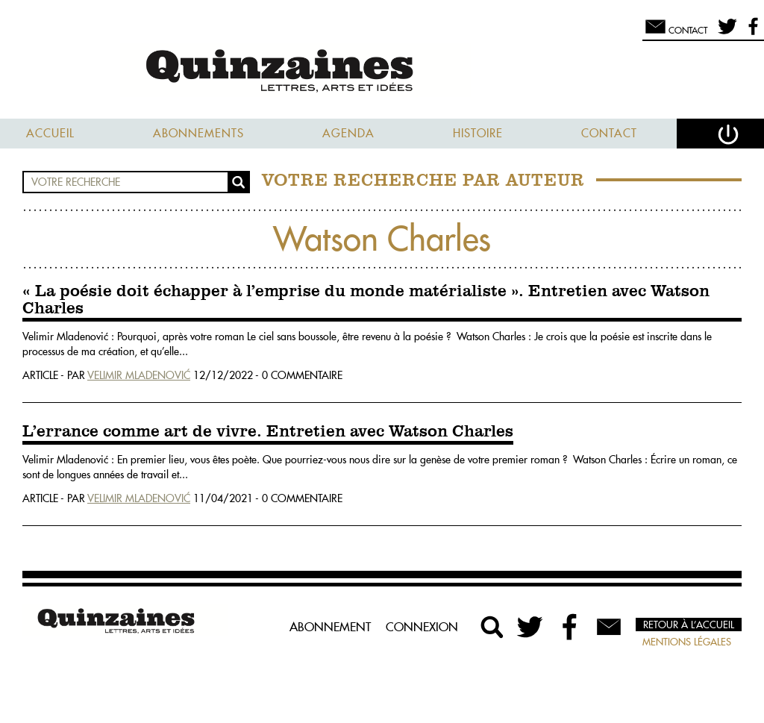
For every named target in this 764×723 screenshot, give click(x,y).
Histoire (478, 133)
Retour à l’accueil (688, 624)
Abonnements (198, 133)
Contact (609, 133)
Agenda (348, 133)
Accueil (50, 133)
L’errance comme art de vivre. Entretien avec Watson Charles (267, 432)
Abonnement (330, 626)
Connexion (422, 626)
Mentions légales (686, 642)
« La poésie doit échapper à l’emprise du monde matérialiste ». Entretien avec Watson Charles (366, 300)
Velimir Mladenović (138, 375)
